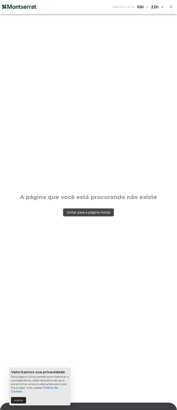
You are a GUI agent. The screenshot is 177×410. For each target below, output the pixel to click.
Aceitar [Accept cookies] (18, 400)
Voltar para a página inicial (88, 212)
